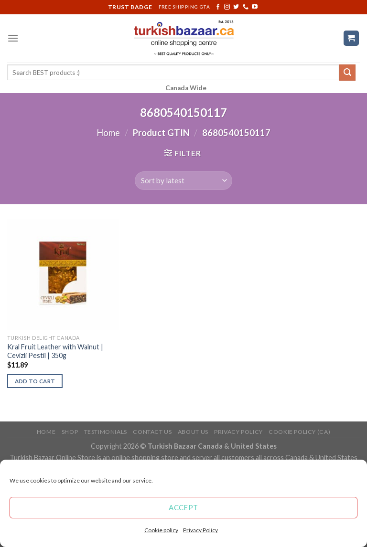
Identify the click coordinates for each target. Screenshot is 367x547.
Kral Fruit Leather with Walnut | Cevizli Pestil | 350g (55, 351)
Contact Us (152, 431)
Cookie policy (161, 530)
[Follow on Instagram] (227, 7)
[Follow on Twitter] (236, 7)
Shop (70, 431)
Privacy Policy (200, 530)
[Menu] (13, 38)
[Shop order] (183, 180)
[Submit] (347, 72)
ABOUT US (193, 431)
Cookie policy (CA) (299, 431)
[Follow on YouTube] (255, 7)
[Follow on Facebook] (218, 7)
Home (108, 132)
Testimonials (105, 431)
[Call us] (245, 7)
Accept (183, 507)
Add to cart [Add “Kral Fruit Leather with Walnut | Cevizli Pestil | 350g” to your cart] (35, 381)
